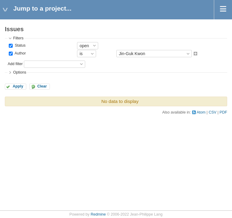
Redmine (98, 214)
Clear (42, 86)
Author (20, 53)
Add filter (15, 64)
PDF (223, 112)
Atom (201, 112)
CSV (213, 112)
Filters (18, 38)
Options (19, 72)
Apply (18, 86)
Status (19, 45)
